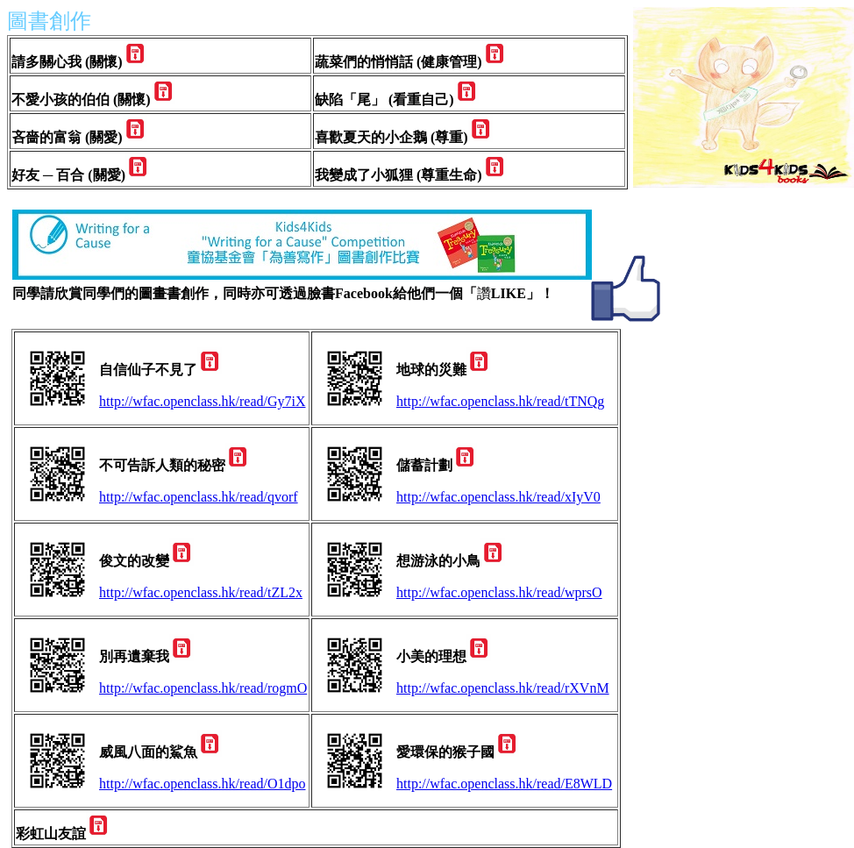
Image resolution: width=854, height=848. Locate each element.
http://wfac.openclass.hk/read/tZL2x (200, 592)
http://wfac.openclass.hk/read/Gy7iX (202, 401)
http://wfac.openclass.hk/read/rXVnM (502, 688)
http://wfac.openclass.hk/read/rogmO (203, 688)
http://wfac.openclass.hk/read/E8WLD (504, 783)
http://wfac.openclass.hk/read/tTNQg (500, 401)
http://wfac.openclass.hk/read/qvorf (198, 496)
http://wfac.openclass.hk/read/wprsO (499, 592)
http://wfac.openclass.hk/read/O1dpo (202, 783)
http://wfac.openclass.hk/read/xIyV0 (498, 496)
